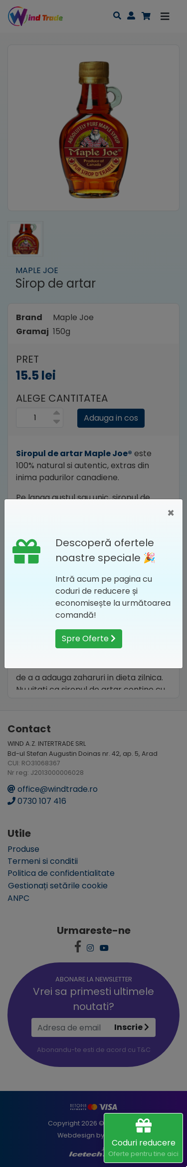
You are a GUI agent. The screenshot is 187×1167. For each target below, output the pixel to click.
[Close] (171, 513)
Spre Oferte (89, 638)
